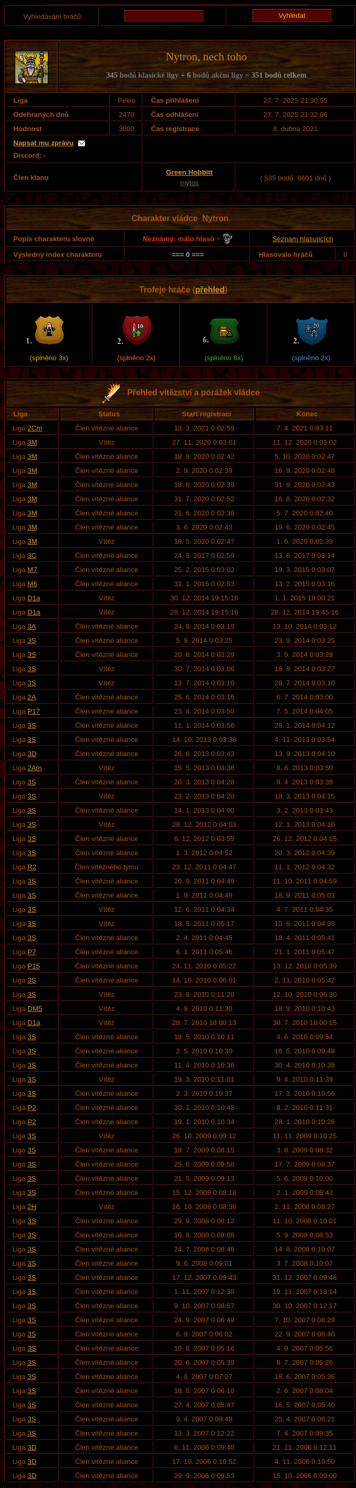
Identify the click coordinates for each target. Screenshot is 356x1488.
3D (31, 754)
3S (31, 640)
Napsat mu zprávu (43, 143)
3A (31, 626)
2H (31, 1207)
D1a (33, 598)
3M (32, 442)
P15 (33, 966)
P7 (31, 952)
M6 (32, 584)
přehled (210, 289)
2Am (34, 768)
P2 (31, 1108)
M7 (32, 570)
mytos (189, 183)
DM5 (34, 1008)
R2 (31, 867)
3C (31, 555)
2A (31, 697)
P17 (33, 711)
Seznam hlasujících (303, 239)
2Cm (34, 428)
